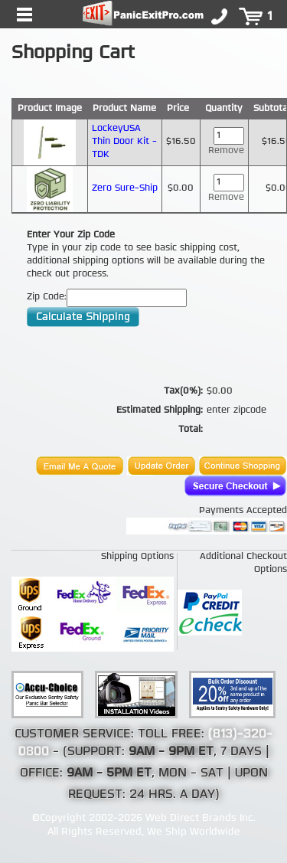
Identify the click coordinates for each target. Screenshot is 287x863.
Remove (226, 150)
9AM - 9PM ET (171, 752)
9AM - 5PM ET (109, 773)
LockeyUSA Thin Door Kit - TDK (124, 141)
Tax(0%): (183, 391)
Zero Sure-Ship (125, 188)
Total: (190, 429)
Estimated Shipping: (159, 410)
